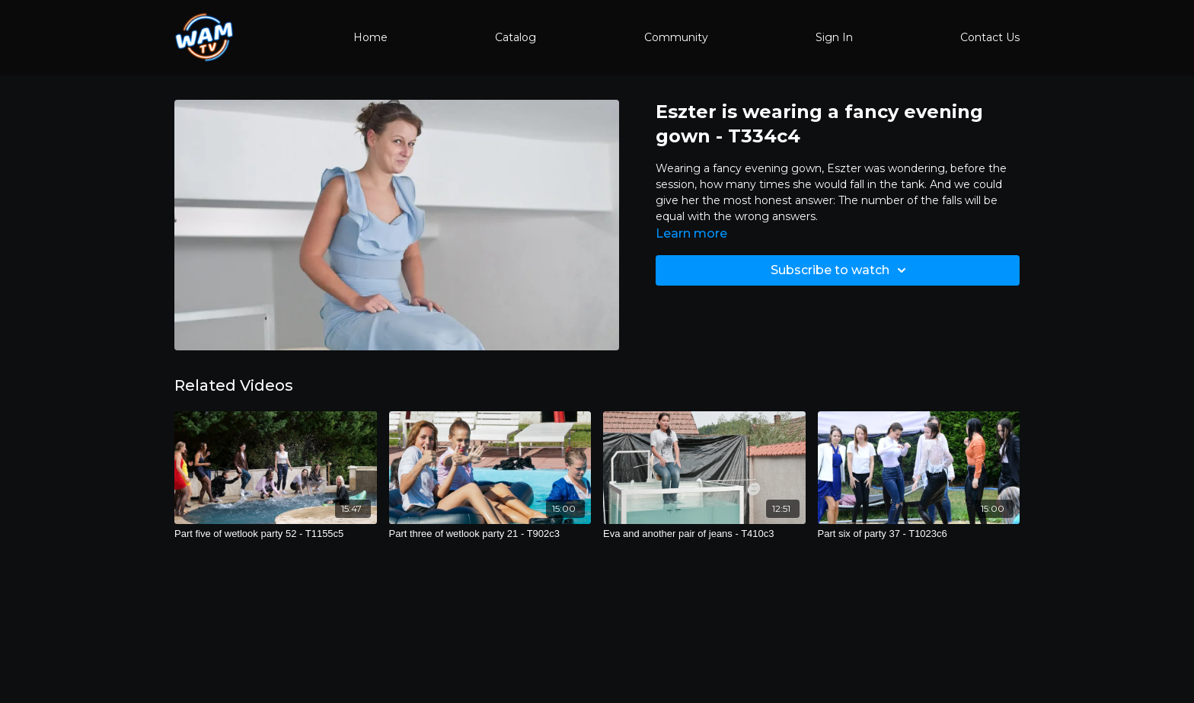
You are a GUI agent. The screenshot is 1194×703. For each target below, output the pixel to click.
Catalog (515, 37)
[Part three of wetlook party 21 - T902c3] (490, 534)
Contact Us (990, 37)
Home (370, 37)
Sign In (834, 37)
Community (676, 37)
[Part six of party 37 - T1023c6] (919, 534)
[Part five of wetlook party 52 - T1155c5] (275, 534)
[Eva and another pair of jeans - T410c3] (704, 534)
